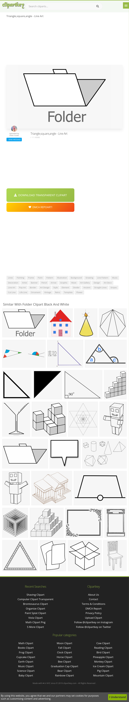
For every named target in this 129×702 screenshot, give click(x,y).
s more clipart (35, 627)
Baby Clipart (26, 675)
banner (34, 282)
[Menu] (126, 5)
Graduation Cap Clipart (64, 666)
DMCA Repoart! (40, 207)
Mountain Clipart (103, 675)
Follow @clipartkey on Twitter (93, 627)
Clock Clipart (64, 652)
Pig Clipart (103, 670)
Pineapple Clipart (103, 657)
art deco (108, 282)
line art (11, 287)
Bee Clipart (64, 661)
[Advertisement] (64, 42)
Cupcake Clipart (25, 657)
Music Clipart (26, 666)
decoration (13, 282)
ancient (86, 287)
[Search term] (64, 6)
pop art (22, 287)
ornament (35, 292)
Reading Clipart (103, 647)
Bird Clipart (103, 652)
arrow (53, 282)
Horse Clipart (64, 657)
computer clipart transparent (35, 599)
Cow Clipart (103, 643)
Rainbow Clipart (64, 675)
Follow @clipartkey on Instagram (93, 622)
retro (57, 292)
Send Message (14, 139)
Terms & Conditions (93, 604)
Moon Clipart (64, 643)
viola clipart (35, 617)
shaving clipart (35, 594)
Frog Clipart (26, 652)
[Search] (98, 6)
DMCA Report (93, 608)
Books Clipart (26, 647)
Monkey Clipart (103, 661)
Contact (93, 599)
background (76, 277)
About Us (93, 594)
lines (10, 277)
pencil (44, 282)
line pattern (102, 277)
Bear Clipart (64, 670)
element (65, 287)
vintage (47, 292)
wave (73, 282)
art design (45, 287)
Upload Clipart (93, 617)
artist (24, 282)
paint (40, 277)
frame (31, 277)
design (97, 282)
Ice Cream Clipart (103, 666)
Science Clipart (25, 670)
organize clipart (35, 608)
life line (23, 292)
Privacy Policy (93, 613)
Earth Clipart (25, 661)
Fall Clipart (64, 647)
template (68, 292)
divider (76, 287)
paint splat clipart (35, 613)
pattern (49, 277)
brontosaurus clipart (35, 604)
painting (20, 277)
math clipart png (35, 622)
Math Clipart (25, 643)
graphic (63, 282)
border (33, 287)
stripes (113, 287)
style (55, 287)
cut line (12, 292)
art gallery (85, 282)
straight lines (100, 287)
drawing (89, 277)
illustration (62, 277)
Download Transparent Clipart (40, 195)
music (114, 277)
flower (79, 292)
